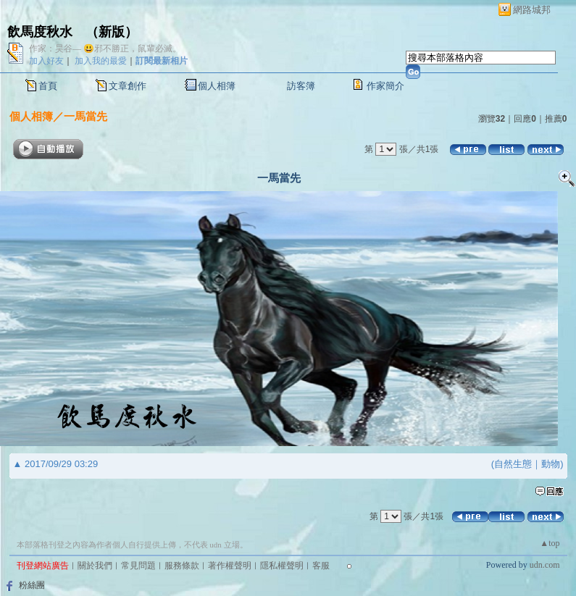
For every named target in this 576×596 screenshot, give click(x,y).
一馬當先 (85, 116)
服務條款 (181, 566)
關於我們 (95, 566)
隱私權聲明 (282, 566)
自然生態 (513, 463)
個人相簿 (216, 85)
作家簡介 (385, 85)
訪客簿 (301, 85)
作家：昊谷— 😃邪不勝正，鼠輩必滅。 (105, 48)
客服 (321, 566)
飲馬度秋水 (39, 32)
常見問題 (138, 566)
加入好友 (46, 61)
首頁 (47, 85)
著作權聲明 (229, 566)
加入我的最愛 (101, 61)
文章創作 (127, 85)
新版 (112, 32)
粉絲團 (32, 585)
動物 (550, 463)
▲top (549, 543)
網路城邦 (532, 9)
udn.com (545, 565)
